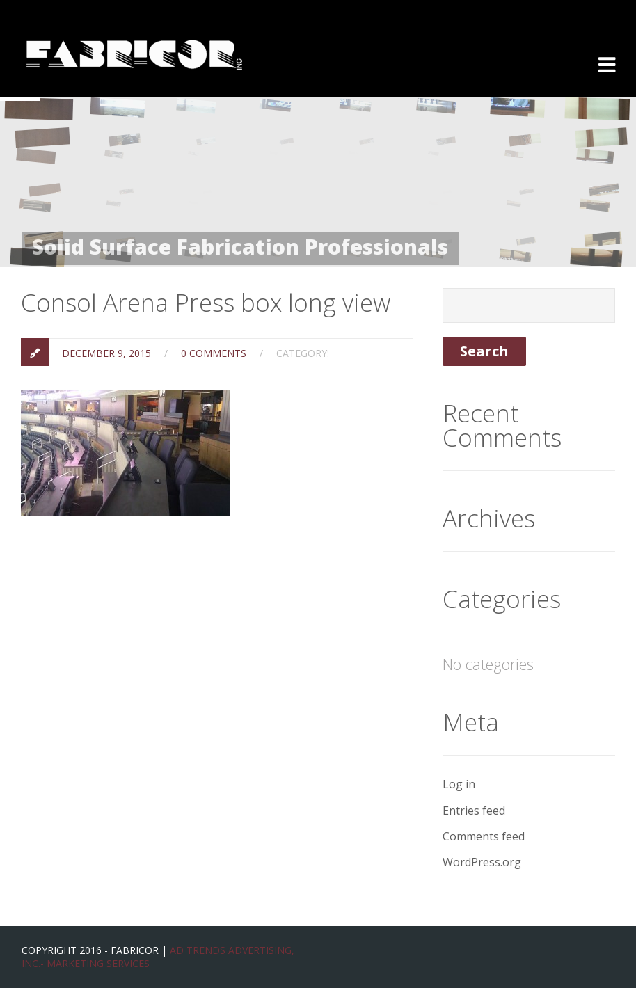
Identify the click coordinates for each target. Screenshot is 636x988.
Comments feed (484, 836)
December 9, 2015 (106, 353)
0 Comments (213, 353)
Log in (459, 784)
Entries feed (474, 810)
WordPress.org (482, 862)
